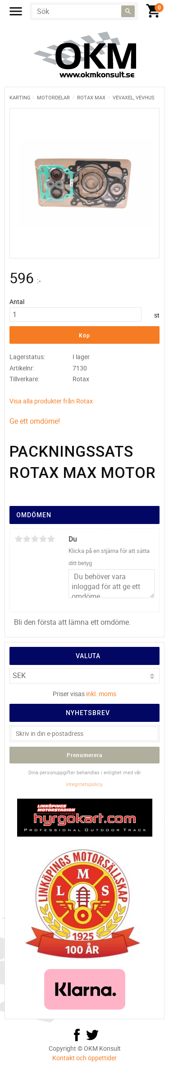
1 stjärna (18, 539)
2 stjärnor (27, 539)
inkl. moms (101, 693)
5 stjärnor (51, 539)
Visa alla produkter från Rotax (51, 401)
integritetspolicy (84, 784)
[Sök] (128, 11)
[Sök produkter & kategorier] (84, 11)
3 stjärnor (35, 539)
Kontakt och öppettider (84, 1057)
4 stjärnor (43, 539)
